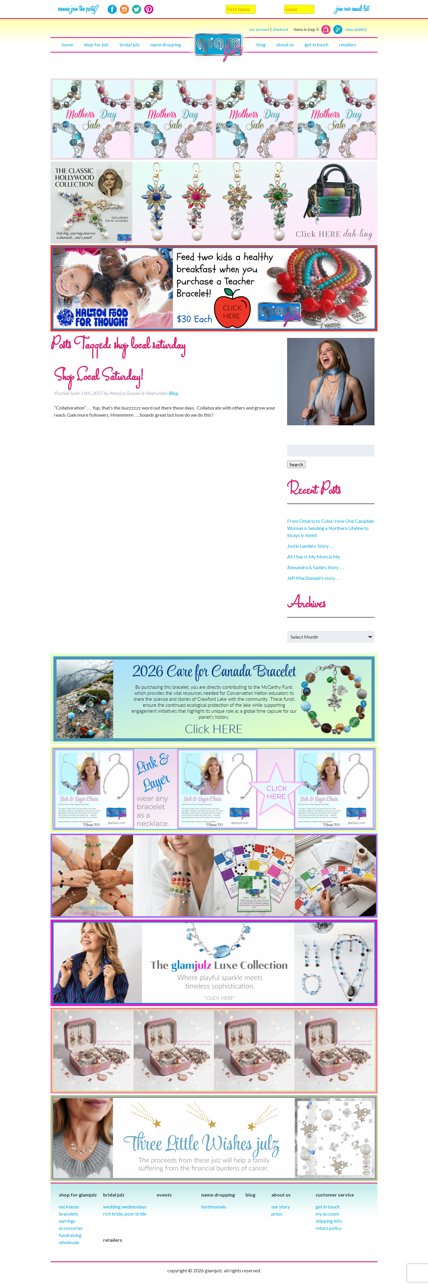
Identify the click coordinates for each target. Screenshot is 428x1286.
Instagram (124, 9)
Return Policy (329, 1228)
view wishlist (356, 29)
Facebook (112, 9)
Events (164, 1194)
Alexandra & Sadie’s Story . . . (315, 567)
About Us (285, 44)
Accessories (71, 1228)
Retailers (347, 44)
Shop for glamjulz (78, 1194)
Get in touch (316, 44)
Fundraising (70, 1235)
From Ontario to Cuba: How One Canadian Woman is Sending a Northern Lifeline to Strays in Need (330, 528)
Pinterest (148, 9)
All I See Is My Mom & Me (313, 556)
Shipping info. (329, 1221)
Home (67, 44)
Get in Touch (327, 1206)
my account (259, 29)
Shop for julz (96, 44)
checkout (296, 29)
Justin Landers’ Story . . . (310, 546)
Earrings (67, 1221)
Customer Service (335, 1194)
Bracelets (68, 1213)
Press (276, 1213)
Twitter (136, 9)
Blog (261, 44)
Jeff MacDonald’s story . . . (313, 578)
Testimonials (213, 1206)
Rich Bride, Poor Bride (124, 1213)
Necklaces (69, 1206)
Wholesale (69, 1242)
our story (280, 1206)
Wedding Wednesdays (125, 1206)
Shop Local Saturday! (98, 377)
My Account (327, 1213)
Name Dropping (165, 44)
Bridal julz (129, 44)
